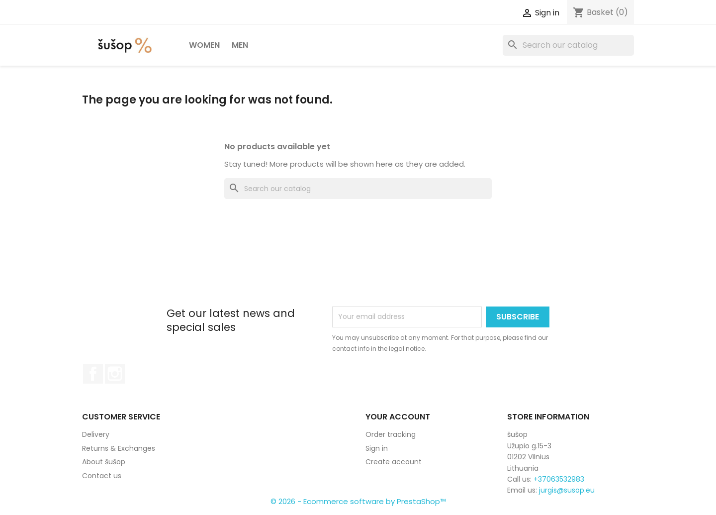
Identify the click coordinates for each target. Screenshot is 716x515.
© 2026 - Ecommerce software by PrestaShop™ (358, 501)
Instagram (115, 374)
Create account (393, 462)
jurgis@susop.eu (567, 490)
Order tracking (390, 434)
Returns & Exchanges (118, 448)
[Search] (568, 45)
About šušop (103, 462)
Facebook (93, 374)
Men (240, 45)
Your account (397, 416)
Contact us (101, 476)
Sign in (376, 448)
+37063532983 (559, 479)
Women (204, 45)
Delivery (95, 434)
